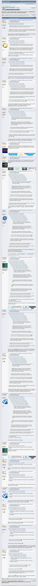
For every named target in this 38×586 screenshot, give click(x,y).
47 (19, 15)
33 (2, 579)
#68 (35, 172)
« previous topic (33, 14)
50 (22, 15)
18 (18, 578)
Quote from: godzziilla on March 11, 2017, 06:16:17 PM (16, 213)
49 (21, 15)
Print (34, 16)
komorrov (4, 80)
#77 (35, 488)
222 (28, 15)
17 (17, 578)
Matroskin (4, 58)
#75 (35, 460)
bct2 (3, 525)
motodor (4, 210)
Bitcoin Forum (4, 11)
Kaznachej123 (5, 393)
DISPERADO (4, 257)
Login (12, 9)
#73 (35, 394)
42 (14, 15)
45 (17, 15)
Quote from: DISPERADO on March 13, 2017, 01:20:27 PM (16, 474)
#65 (35, 109)
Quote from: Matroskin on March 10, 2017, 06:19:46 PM (16, 23)
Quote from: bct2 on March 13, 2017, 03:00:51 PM (15, 553)
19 (19, 578)
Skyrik (3, 108)
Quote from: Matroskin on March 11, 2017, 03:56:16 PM (16, 83)
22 (22, 578)
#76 (35, 472)
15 (15, 578)
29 (2, 15)
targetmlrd (4, 20)
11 (11, 578)
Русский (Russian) (13, 11)
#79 (35, 526)
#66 (35, 143)
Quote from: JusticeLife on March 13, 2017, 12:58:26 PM (16, 445)
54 (26, 15)
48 (20, 15)
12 (12, 578)
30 (3, 15)
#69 (35, 211)
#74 (35, 443)
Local (8, 11)
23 (23, 578)
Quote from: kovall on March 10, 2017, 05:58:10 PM (16, 24)
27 (27, 578)
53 (25, 15)
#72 (35, 354)
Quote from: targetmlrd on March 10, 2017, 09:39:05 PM (16, 40)
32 (5, 15)
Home (4, 9)
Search (10, 9)
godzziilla (4, 171)
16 (16, 578)
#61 (35, 21)
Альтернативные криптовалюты (23, 11)
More (18, 9)
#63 (35, 59)
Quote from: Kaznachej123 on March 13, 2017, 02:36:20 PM (16, 507)
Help (7, 9)
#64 (35, 81)
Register (15, 9)
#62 (35, 38)
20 (20, 578)
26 (26, 578)
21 (21, 578)
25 (25, 578)
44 (16, 15)
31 (4, 15)
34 (3, 579)
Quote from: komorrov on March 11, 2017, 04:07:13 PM (16, 111)
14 (14, 578)
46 (18, 15)
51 (23, 15)
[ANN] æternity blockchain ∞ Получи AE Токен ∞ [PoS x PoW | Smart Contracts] (18, 12)
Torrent (4, 8)
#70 (35, 258)
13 (13, 578)
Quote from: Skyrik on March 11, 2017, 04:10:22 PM (15, 174)
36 (5, 579)
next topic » (34, 15)
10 (10, 578)
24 (24, 578)
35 (4, 579)
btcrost (3, 142)
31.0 (13, 7)
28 (28, 578)
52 (24, 15)
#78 (35, 505)
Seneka (3, 37)
